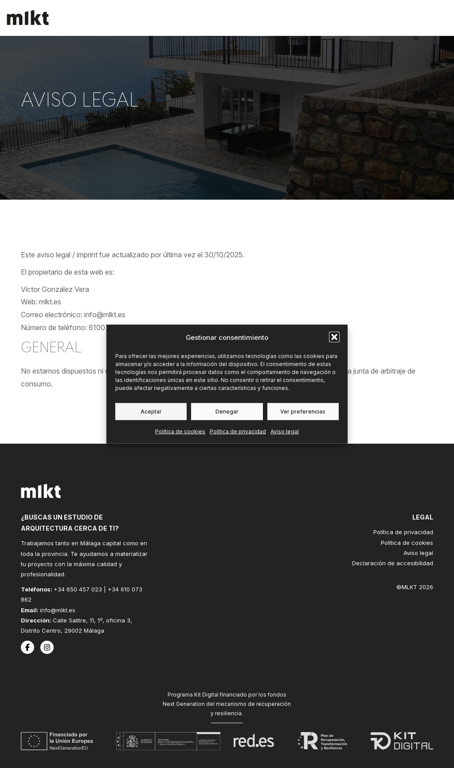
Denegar (227, 411)
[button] (334, 337)
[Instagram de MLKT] (47, 647)
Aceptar (151, 411)
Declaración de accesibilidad (392, 563)
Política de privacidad (238, 431)
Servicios (247, 17)
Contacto (410, 17)
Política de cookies (180, 431)
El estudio (335, 17)
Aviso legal (284, 431)
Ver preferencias (302, 411)
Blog (372, 17)
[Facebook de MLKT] (27, 647)
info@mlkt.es (57, 610)
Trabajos (290, 17)
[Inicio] (28, 17)
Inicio (211, 17)
